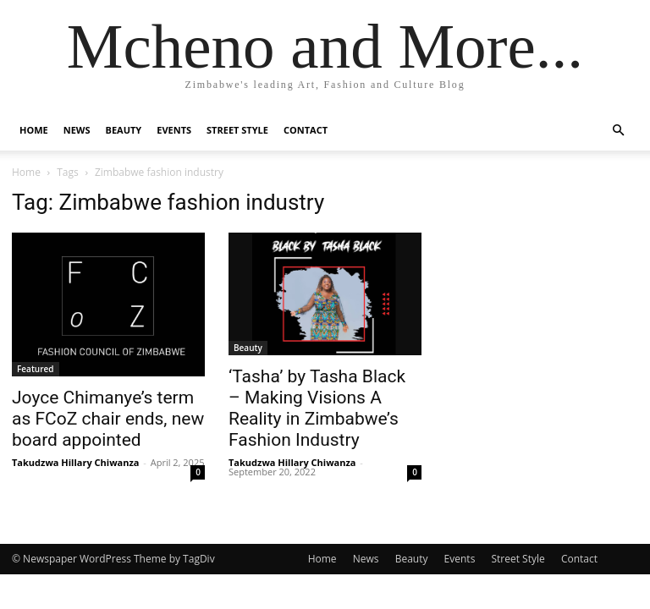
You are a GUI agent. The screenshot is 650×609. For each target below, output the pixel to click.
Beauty (124, 129)
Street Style (237, 129)
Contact (306, 129)
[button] (618, 131)
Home (33, 129)
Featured (35, 369)
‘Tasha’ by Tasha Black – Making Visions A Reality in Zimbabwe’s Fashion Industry (317, 408)
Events (174, 129)
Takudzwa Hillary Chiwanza (75, 462)
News (77, 129)
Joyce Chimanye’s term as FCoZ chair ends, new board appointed (108, 418)
